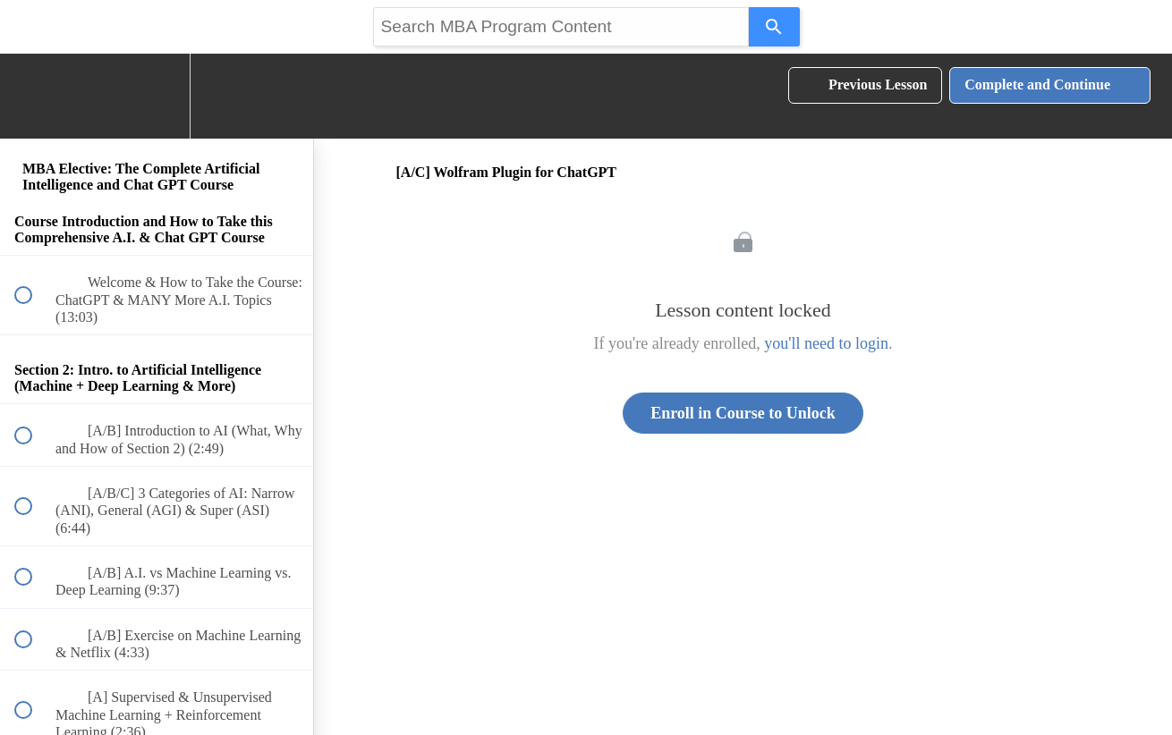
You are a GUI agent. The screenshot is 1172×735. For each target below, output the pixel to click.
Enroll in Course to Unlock (743, 413)
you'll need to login (826, 343)
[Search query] (561, 26)
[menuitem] (156, 96)
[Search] (774, 26)
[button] (33, 96)
